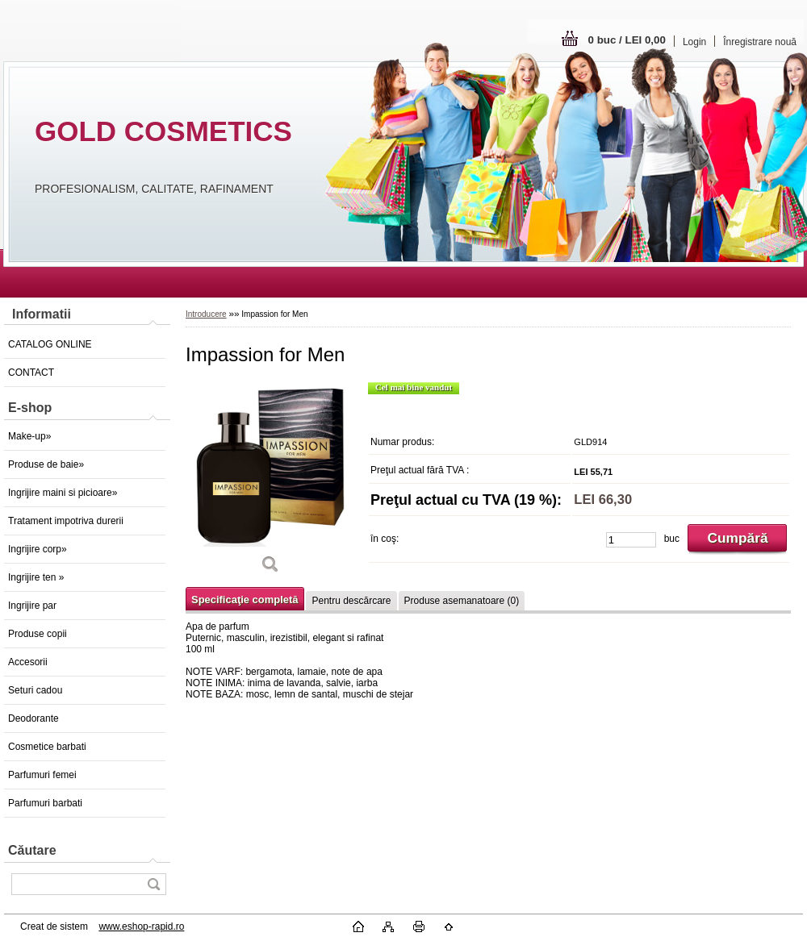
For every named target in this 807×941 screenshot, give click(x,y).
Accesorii (28, 662)
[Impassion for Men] (270, 483)
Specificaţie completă (244, 599)
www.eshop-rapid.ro (141, 926)
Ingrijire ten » (36, 577)
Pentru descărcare (351, 600)
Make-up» (29, 436)
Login (694, 42)
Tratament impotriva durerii (65, 521)
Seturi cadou (35, 690)
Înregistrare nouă (760, 42)
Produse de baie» (46, 464)
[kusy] (631, 540)
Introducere (206, 314)
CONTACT (31, 372)
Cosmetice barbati (47, 746)
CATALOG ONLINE (50, 344)
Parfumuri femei (42, 775)
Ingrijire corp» (37, 549)
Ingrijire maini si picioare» (62, 492)
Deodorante (33, 718)
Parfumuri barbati (45, 803)
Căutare (32, 850)
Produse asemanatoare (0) (462, 600)
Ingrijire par (32, 605)
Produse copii (37, 633)
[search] (153, 884)
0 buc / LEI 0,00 (627, 40)
